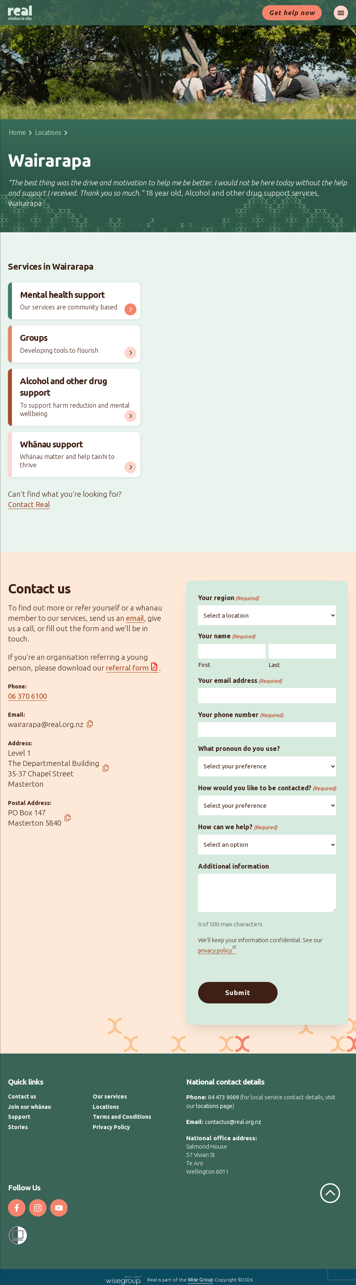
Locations (48, 132)
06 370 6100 (27, 696)
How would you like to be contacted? (267, 788)
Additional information (233, 866)
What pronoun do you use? (239, 748)
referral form (127, 668)
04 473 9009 (223, 1092)
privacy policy (215, 950)
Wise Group (200, 1274)
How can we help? (237, 827)
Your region (228, 598)
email (135, 618)
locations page (214, 1101)
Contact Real (29, 504)
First (204, 664)
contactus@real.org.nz (233, 1117)
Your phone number (240, 715)
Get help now (292, 12)
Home (17, 132)
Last (274, 664)
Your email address (240, 680)
